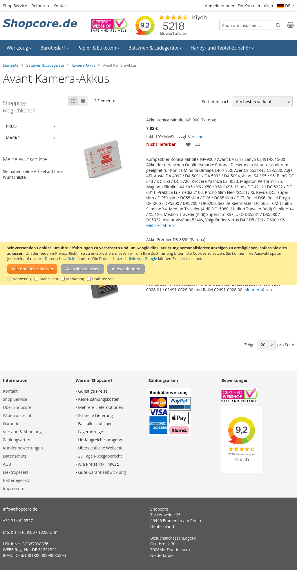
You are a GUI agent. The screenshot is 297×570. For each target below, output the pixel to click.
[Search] (278, 25)
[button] (285, 6)
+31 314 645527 (18, 520)
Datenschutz (14, 456)
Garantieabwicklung (107, 472)
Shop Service (15, 5)
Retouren (40, 5)
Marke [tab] (13, 138)
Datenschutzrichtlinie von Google (128, 258)
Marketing (75, 278)
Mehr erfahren (160, 225)
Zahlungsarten (16, 439)
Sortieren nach (216, 101)
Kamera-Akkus (83, 65)
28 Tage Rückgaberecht (100, 456)
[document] (149, 263)
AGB (7, 464)
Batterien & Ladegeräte (45, 65)
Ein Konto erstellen (255, 5)
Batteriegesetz (16, 480)
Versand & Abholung (22, 431)
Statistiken (49, 278)
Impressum (13, 488)
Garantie (11, 423)
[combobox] (251, 25)
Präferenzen (103, 278)
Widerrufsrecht (17, 415)
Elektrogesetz (15, 472)
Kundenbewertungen (23, 448)
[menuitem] (19, 48)
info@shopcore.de (20, 509)
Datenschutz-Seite (61, 258)
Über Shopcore (17, 407)
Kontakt (60, 5)
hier (181, 258)
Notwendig (22, 278)
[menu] (148, 48)
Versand (196, 136)
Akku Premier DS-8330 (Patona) (175, 239)
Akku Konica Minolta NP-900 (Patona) (181, 120)
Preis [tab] (11, 126)
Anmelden (214, 5)
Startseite (10, 65)
